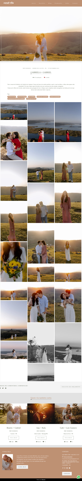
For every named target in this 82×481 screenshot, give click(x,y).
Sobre (67, 3)
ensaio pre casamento (42, 96)
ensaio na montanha (55, 96)
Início (34, 3)
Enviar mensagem (68, 456)
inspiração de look (31, 98)
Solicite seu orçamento (71, 386)
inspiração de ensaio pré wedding (16, 98)
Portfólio (42, 3)
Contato (75, 3)
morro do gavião (22, 96)
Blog (49, 3)
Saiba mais (22, 466)
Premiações (58, 3)
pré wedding (32, 96)
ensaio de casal (11, 96)
